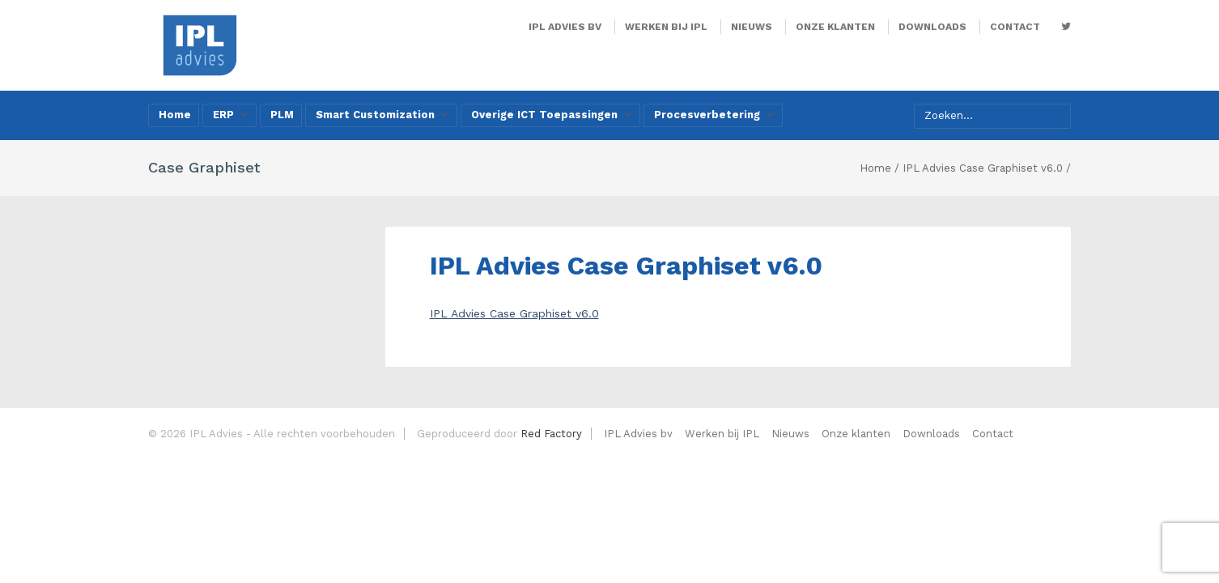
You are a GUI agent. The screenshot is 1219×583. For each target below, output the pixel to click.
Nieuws (751, 26)
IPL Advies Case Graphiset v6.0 (514, 313)
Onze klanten (835, 26)
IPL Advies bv (565, 26)
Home (175, 115)
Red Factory (551, 434)
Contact (1015, 26)
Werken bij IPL (666, 26)
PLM (282, 115)
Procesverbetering (714, 115)
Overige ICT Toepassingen (551, 115)
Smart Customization (382, 115)
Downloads (932, 26)
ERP (230, 115)
